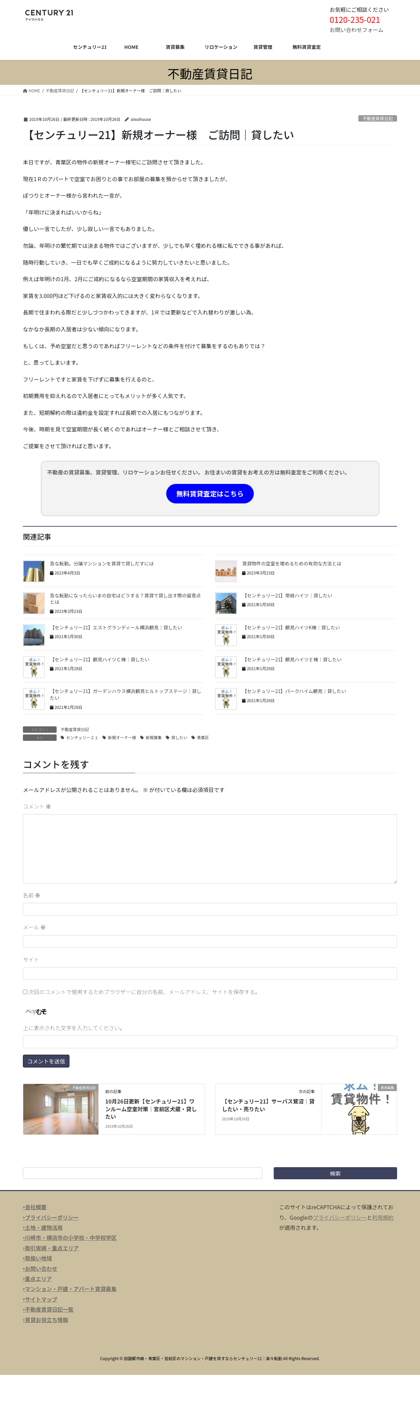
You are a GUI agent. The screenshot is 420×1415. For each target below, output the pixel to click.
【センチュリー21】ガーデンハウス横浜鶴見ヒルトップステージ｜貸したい (125, 694)
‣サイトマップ (40, 1299)
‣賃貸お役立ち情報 (45, 1320)
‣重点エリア (37, 1279)
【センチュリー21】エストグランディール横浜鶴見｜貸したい (116, 627)
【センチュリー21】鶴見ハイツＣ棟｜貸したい (99, 659)
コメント (37, 806)
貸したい (179, 737)
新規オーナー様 (122, 737)
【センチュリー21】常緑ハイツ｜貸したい (287, 595)
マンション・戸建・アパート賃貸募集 (71, 1289)
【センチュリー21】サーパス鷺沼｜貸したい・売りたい (268, 1105)
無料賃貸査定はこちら (210, 493)
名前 (31, 895)
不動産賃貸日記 (378, 118)
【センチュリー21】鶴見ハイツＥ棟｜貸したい (291, 659)
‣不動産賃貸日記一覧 (48, 1309)
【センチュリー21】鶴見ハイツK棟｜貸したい (291, 627)
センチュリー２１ (82, 737)
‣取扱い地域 (37, 1258)
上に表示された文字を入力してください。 (74, 1028)
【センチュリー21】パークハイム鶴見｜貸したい (294, 691)
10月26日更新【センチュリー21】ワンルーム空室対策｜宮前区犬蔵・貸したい (151, 1108)
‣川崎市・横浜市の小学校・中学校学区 (70, 1237)
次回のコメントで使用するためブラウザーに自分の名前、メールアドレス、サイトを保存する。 (145, 992)
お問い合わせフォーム (357, 30)
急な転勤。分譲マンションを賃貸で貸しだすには (102, 563)
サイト (31, 959)
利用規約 (383, 1217)
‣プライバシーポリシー (51, 1217)
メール (34, 927)
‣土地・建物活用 (43, 1227)
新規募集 (154, 737)
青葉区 (203, 737)
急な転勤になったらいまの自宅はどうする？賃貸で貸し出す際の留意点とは (125, 598)
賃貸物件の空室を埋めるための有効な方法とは (291, 563)
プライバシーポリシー (340, 1217)
